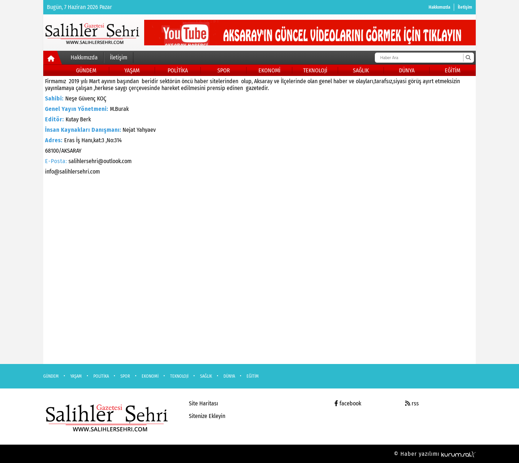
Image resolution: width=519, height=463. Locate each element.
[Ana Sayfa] (52, 59)
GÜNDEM (86, 70)
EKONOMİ (269, 70)
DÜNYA (406, 70)
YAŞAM (131, 70)
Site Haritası (203, 403)
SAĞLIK (361, 70)
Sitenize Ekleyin (207, 416)
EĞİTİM (452, 70)
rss (412, 403)
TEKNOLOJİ (315, 70)
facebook (347, 403)
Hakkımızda (439, 7)
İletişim (465, 7)
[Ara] (468, 58)
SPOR (223, 70)
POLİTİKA (178, 70)
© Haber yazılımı (435, 453)
